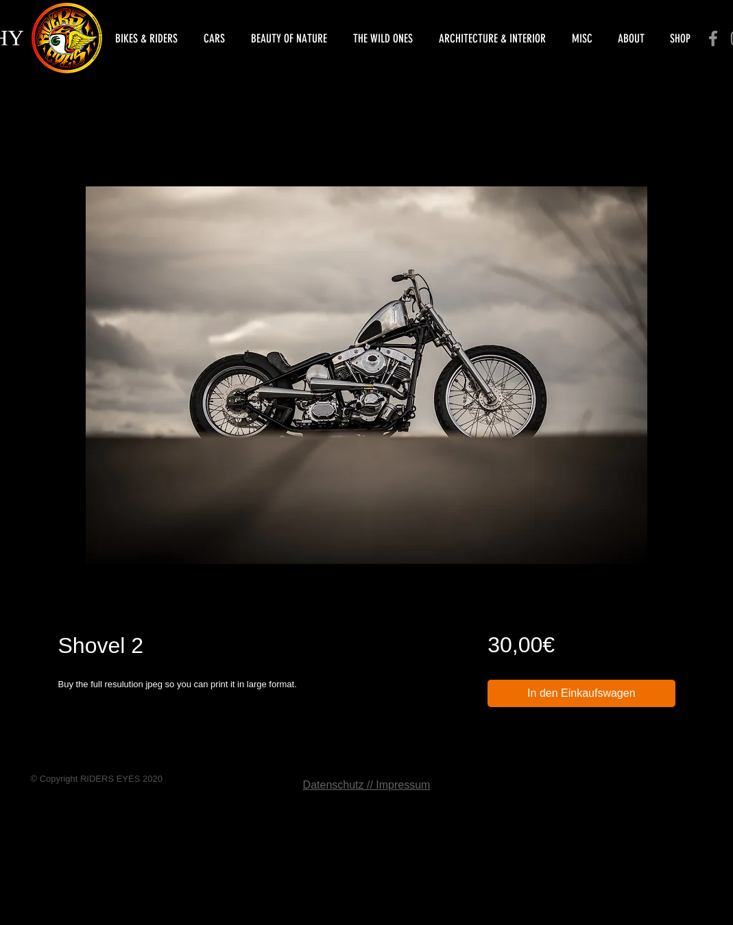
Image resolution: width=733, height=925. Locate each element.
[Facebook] (713, 38)
